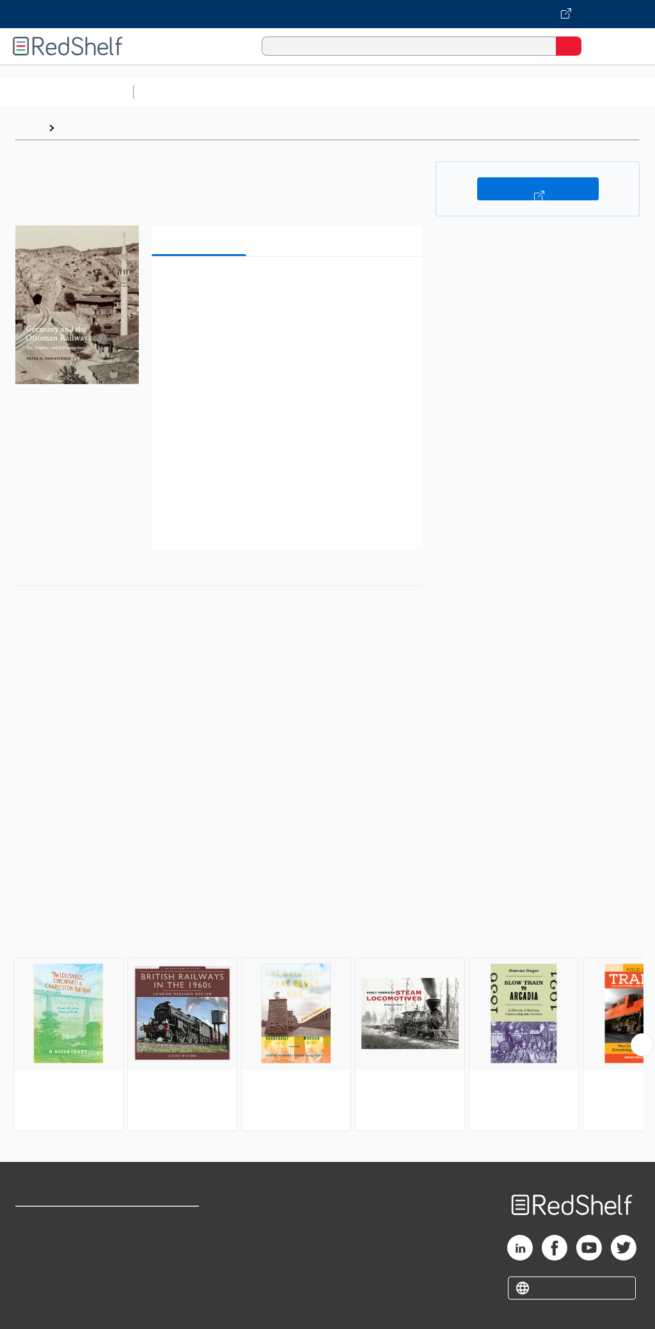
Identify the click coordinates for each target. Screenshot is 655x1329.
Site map (35, 1306)
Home (28, 128)
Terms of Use (168, 1222)
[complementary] (327, 1020)
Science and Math (250, 92)
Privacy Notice (48, 1278)
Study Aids (172, 92)
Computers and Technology (365, 92)
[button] (286, 285)
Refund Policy (169, 1250)
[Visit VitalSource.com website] (327, 14)
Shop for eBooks (53, 1222)
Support (33, 1250)
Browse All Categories (66, 92)
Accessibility (167, 1278)
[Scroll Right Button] (642, 1044)
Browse (78, 128)
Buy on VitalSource (538, 188)
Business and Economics (496, 92)
